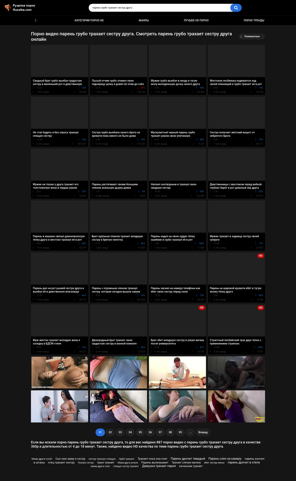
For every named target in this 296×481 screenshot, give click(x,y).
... (190, 432)
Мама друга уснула (128, 462)
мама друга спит (100, 466)
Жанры (144, 20)
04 (130, 432)
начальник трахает (191, 466)
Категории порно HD (89, 20)
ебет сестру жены (214, 462)
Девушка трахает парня (159, 466)
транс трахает (105, 462)
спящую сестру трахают (126, 466)
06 (150, 432)
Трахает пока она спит (152, 458)
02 (110, 432)
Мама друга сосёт (42, 458)
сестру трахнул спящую (102, 458)
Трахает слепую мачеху (186, 462)
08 (170, 432)
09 (180, 432)
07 (160, 432)
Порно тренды (254, 20)
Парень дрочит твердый (188, 458)
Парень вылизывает (154, 462)
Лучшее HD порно (196, 20)
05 (140, 432)
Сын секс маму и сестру (70, 458)
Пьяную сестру (86, 462)
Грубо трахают (126, 459)
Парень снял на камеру (224, 458)
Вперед (202, 432)
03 (120, 432)
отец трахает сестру (61, 462)
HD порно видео (35, 20)
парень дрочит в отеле (244, 462)
